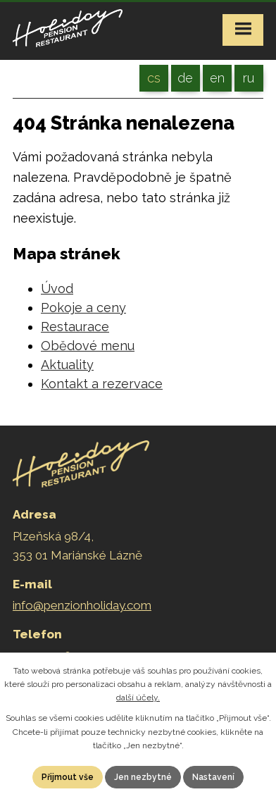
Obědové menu (87, 345)
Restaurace (75, 326)
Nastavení (213, 777)
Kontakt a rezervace (102, 383)
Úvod (57, 288)
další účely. (138, 697)
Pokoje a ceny (83, 307)
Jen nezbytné (143, 777)
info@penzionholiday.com (82, 605)
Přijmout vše (68, 777)
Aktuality (67, 364)
